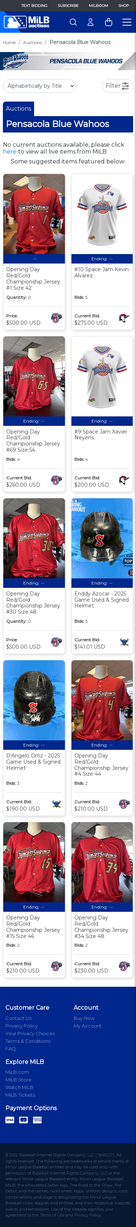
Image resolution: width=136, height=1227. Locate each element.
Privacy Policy (21, 1026)
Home (9, 42)
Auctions (32, 42)
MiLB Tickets (20, 1095)
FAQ (10, 1049)
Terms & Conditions (27, 1041)
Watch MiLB (19, 1087)
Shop (123, 5)
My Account (88, 1026)
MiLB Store (18, 1079)
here (10, 151)
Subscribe (68, 5)
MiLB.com (98, 5)
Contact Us (18, 1018)
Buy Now (84, 1018)
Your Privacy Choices (30, 1033)
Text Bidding (34, 5)
